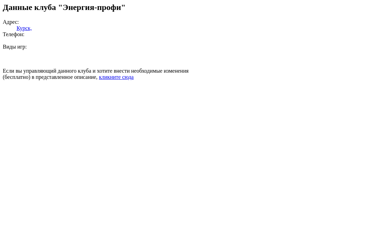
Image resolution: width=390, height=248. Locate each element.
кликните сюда (116, 77)
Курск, (24, 28)
